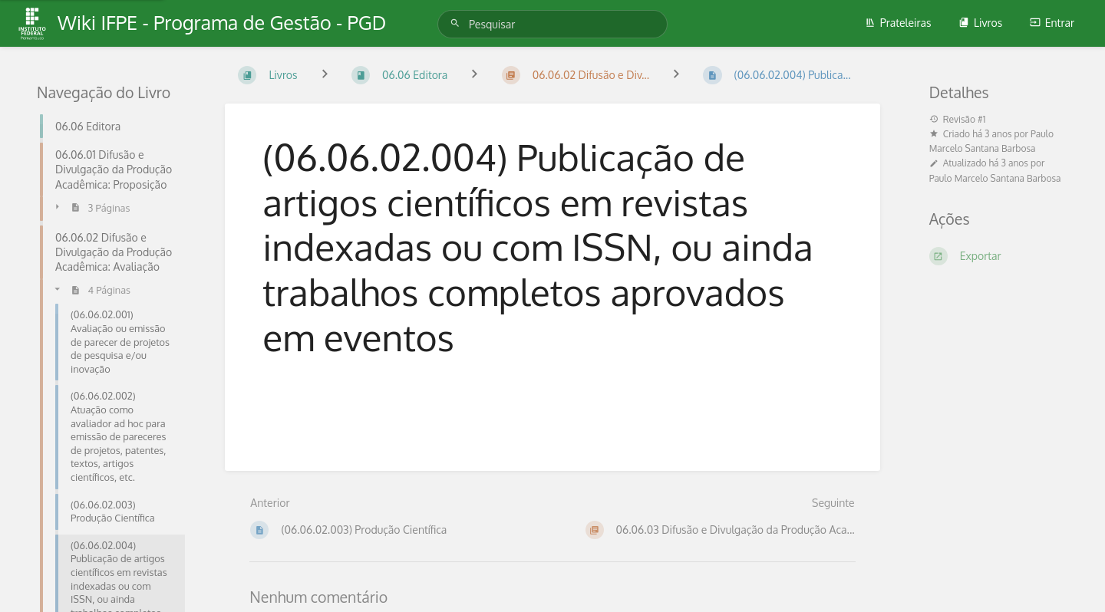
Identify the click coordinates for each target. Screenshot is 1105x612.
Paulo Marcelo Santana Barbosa (995, 178)
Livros (980, 22)
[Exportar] (998, 256)
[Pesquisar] (457, 23)
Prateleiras (898, 22)
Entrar (1052, 22)
